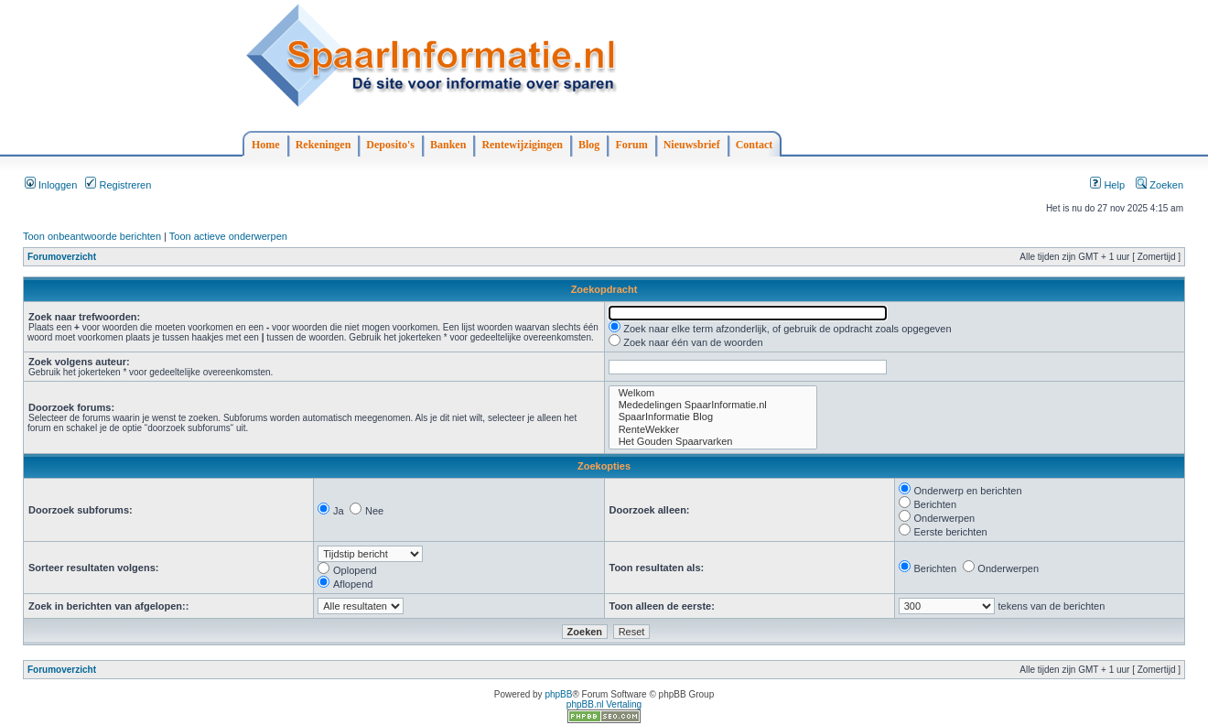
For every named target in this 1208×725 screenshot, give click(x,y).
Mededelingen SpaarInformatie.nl (712, 405)
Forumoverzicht (61, 257)
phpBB (558, 694)
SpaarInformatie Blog (712, 417)
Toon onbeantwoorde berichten (92, 236)
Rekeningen (323, 144)
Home (266, 144)
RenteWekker (712, 430)
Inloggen (51, 184)
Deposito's (390, 144)
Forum (631, 144)
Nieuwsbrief (691, 144)
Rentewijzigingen (522, 144)
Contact (754, 144)
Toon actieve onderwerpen (228, 236)
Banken (448, 144)
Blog (588, 144)
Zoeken (1159, 184)
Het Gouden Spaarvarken (712, 442)
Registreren (118, 184)
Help (1107, 184)
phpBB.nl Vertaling (604, 704)
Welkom (712, 393)
